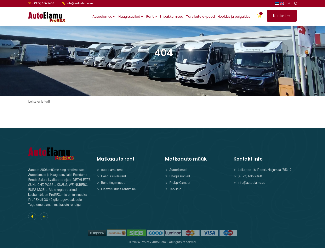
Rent (151, 16)
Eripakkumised (171, 16)
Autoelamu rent (110, 170)
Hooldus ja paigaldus (233, 16)
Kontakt (281, 16)
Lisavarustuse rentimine (116, 189)
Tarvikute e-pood (200, 16)
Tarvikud (173, 189)
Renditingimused (111, 183)
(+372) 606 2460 (41, 3)
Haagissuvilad (130, 16)
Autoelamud (103, 16)
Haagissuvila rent (111, 176)
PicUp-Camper (177, 183)
